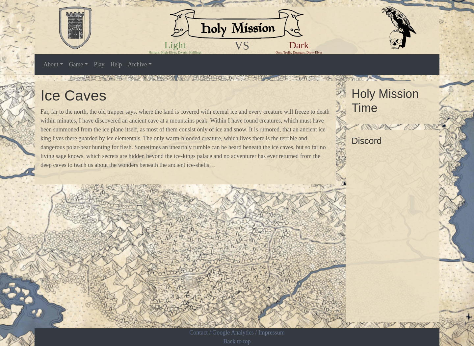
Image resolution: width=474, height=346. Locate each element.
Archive (137, 64)
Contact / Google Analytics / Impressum (236, 332)
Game (76, 64)
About (50, 64)
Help (116, 64)
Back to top (237, 341)
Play (99, 64)
